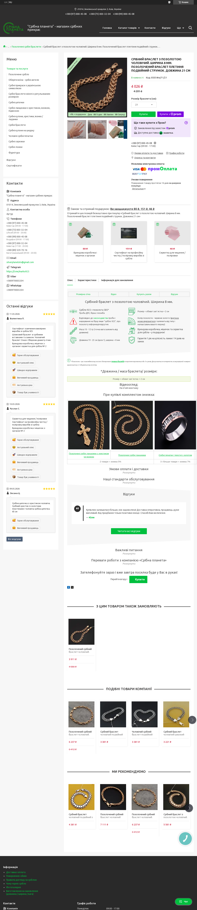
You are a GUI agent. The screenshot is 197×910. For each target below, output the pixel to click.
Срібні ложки (15, 147)
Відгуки (166, 28)
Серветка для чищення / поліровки (29, 418)
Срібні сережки (17, 141)
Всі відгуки (14, 539)
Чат (183, 901)
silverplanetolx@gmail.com (20, 262)
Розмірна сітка (83, 294)
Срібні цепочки (16, 102)
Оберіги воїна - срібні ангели (24, 80)
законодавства (100, 318)
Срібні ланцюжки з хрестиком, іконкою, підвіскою (29, 109)
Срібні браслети (17, 125)
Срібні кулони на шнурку (21, 130)
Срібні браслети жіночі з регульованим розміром (29, 95)
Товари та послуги (17, 68)
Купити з (170, 114)
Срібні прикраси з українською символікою (25, 87)
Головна (107, 28)
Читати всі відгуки (129, 531)
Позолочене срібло (19, 74)
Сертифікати (14, 165)
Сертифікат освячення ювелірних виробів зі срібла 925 (29, 329)
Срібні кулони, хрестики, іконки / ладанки (26, 118)
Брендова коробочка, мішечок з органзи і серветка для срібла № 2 (29, 344)
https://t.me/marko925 (17, 271)
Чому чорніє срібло (16, 883)
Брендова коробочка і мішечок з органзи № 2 (28, 429)
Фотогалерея (13, 887)
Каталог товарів (127, 28)
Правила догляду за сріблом (21, 880)
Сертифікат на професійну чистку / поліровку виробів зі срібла (129, 255)
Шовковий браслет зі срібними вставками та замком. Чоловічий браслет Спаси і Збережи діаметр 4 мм (31, 337)
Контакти (150, 28)
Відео (114, 294)
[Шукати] (190, 28)
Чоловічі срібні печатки (21, 136)
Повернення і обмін (16, 876)
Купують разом (144, 294)
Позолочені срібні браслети (26, 46)
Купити (143, 114)
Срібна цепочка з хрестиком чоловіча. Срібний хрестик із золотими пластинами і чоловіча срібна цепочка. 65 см (31, 507)
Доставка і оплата (15, 872)
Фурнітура (14, 152)
